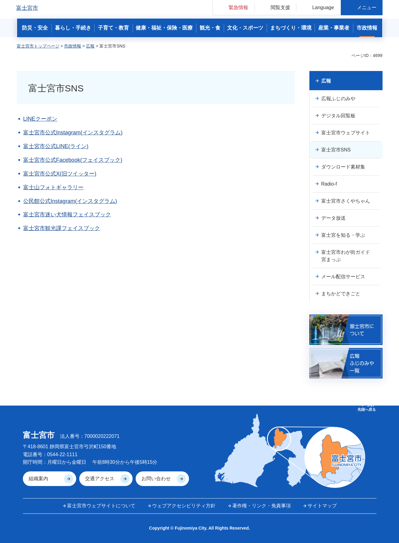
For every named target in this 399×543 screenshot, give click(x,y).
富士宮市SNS (336, 149)
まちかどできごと (340, 293)
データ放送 (333, 218)
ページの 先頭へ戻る (367, 407)
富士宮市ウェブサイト (345, 132)
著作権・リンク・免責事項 (261, 505)
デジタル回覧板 (338, 115)
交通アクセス (99, 478)
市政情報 (72, 46)
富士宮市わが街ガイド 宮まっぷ (348, 256)
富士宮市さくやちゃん (345, 201)
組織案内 (38, 478)
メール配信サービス (343, 276)
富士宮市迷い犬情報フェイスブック (67, 214)
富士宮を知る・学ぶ (343, 235)
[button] (234, 7)
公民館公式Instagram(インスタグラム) (70, 201)
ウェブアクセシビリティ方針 (184, 505)
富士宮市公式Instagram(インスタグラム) (73, 133)
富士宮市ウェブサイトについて (101, 505)
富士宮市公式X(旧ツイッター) (59, 174)
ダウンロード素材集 (343, 166)
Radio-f (329, 183)
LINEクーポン (40, 119)
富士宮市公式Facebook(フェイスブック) (72, 160)
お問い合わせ (156, 478)
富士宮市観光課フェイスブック (61, 228)
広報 (90, 46)
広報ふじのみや (338, 98)
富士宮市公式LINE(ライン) (55, 146)
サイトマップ (322, 505)
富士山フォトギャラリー (53, 187)
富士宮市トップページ (38, 46)
